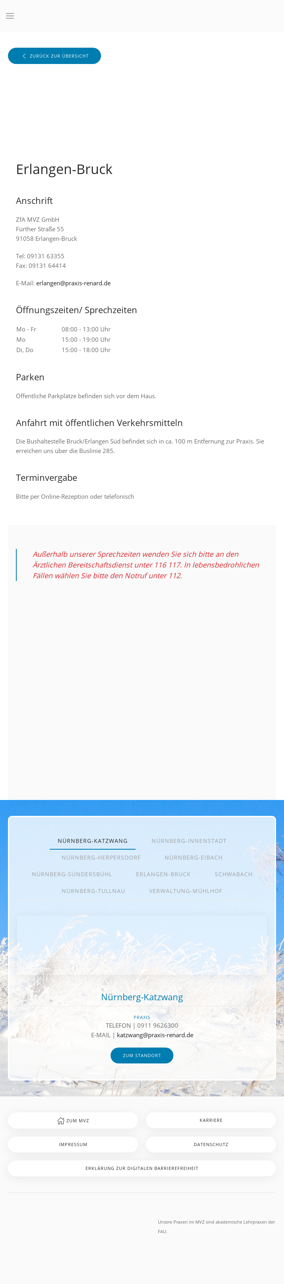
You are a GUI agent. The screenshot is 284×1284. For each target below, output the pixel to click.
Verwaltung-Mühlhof (185, 891)
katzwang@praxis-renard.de (155, 1035)
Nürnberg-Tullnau (93, 891)
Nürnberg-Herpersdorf (101, 857)
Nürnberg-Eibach (194, 857)
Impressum (73, 1144)
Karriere (211, 1120)
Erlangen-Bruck (163, 874)
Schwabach (234, 874)
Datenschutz (211, 1144)
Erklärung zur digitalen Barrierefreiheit (142, 1168)
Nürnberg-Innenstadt (189, 840)
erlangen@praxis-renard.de (73, 283)
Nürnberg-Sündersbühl (72, 874)
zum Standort (142, 1055)
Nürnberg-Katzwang (93, 840)
